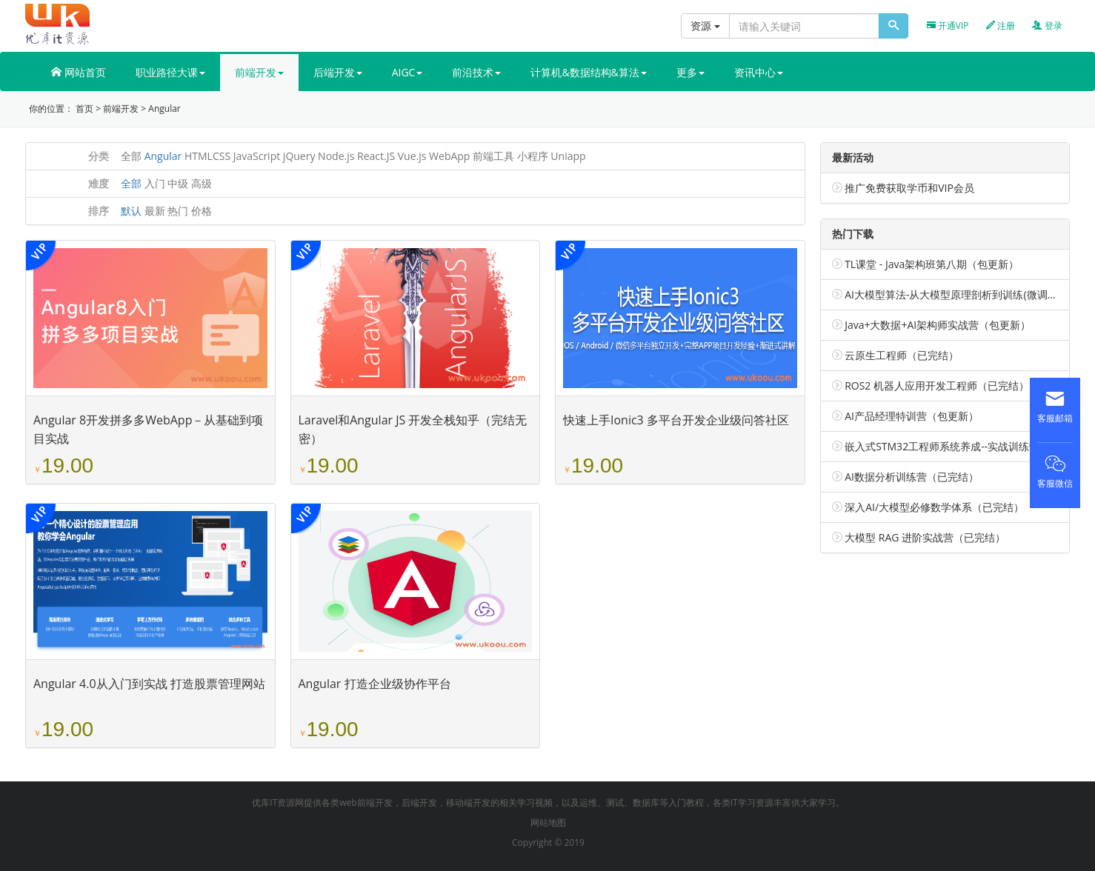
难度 (98, 183)
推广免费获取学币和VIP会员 (909, 188)
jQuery (299, 156)
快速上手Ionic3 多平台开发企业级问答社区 (676, 420)
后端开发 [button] (337, 72)
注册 (1000, 25)
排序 (98, 211)
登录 (1047, 25)
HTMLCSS (207, 156)
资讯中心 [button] (758, 72)
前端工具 (493, 156)
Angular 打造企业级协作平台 (375, 683)
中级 (177, 183)
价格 (201, 211)
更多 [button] (690, 72)
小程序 (532, 156)
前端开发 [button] (259, 72)
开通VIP (948, 25)
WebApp (449, 156)
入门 (154, 183)
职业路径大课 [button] (170, 72)
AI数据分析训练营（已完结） (912, 477)
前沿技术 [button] (476, 72)
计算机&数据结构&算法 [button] (588, 72)
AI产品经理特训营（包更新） (912, 416)
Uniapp (567, 156)
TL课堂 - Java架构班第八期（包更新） (932, 264)
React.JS (376, 156)
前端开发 (121, 108)
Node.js (336, 156)
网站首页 (78, 72)
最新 (154, 211)
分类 (98, 156)
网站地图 (548, 822)
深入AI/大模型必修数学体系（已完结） (934, 507)
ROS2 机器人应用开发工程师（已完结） (937, 385)
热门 (177, 211)
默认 (131, 211)
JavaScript (257, 156)
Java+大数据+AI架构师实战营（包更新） (938, 325)
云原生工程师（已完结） (902, 355)
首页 (84, 108)
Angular (164, 108)
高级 (201, 183)
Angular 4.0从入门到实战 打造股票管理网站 (149, 683)
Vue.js (412, 156)
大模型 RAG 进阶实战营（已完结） (925, 537)
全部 (131, 156)
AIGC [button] (407, 72)
